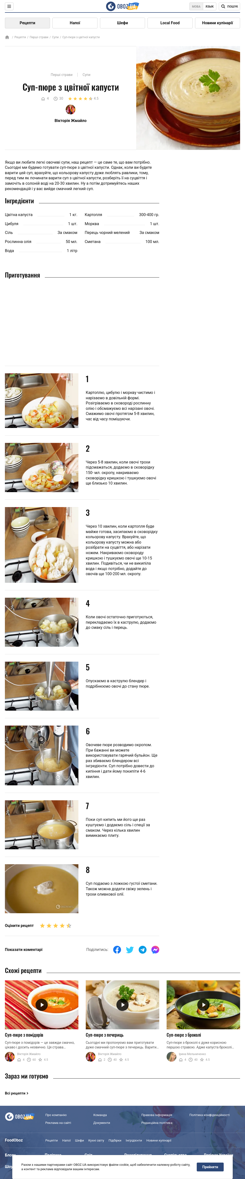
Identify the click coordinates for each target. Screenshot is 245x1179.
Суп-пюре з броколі (184, 1035)
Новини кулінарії (217, 23)
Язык (210, 6)
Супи (55, 37)
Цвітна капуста (19, 214)
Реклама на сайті (58, 1123)
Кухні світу (96, 1140)
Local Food (170, 23)
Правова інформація (156, 1115)
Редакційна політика (156, 1123)
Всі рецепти (15, 1093)
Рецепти (27, 23)
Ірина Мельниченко (192, 1054)
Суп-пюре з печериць (104, 1035)
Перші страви (39, 37)
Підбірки (115, 1140)
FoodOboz (14, 1140)
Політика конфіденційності (209, 1115)
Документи (101, 1123)
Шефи (122, 23)
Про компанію (56, 1115)
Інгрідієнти (134, 1140)
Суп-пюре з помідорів (24, 1035)
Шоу (9, 1166)
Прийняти (210, 1167)
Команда (100, 1115)
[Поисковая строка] (229, 6)
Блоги (10, 1155)
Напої (75, 23)
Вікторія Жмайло (29, 1054)
